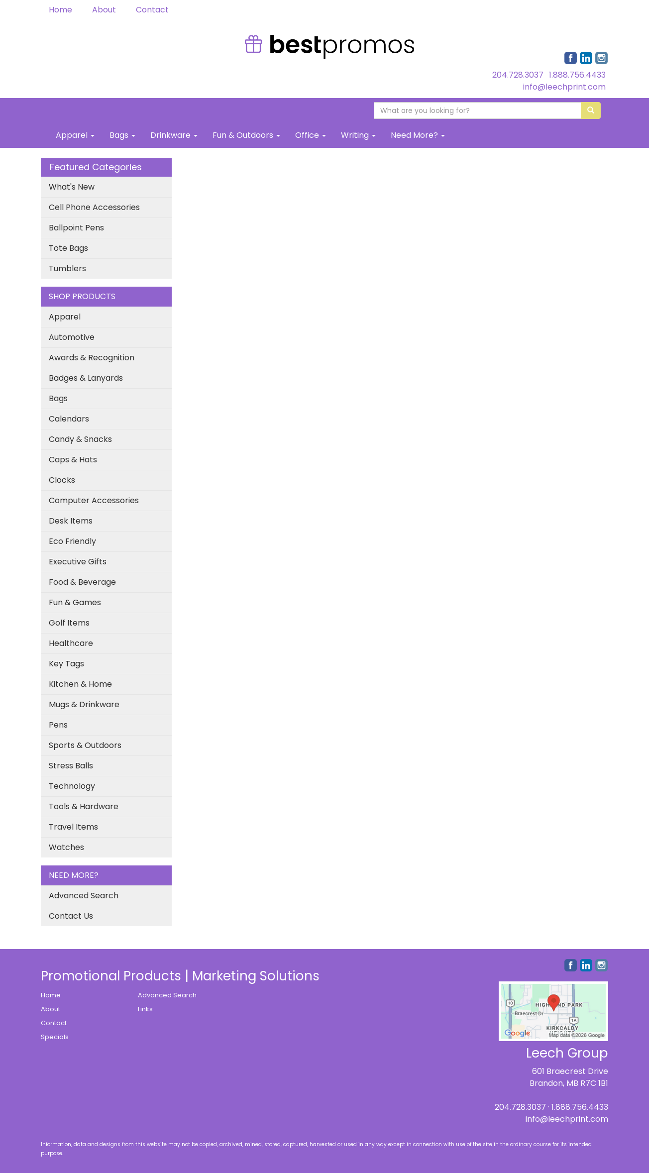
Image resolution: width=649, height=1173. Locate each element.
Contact (152, 9)
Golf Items (69, 623)
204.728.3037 (517, 75)
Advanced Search (83, 895)
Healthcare (71, 643)
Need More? (418, 135)
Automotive (72, 337)
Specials (55, 1037)
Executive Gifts (78, 561)
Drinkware (174, 135)
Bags (122, 135)
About (104, 9)
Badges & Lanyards (86, 378)
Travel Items (73, 827)
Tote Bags (68, 248)
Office (310, 135)
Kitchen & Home (80, 684)
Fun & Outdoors (246, 135)
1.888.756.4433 (577, 75)
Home (60, 9)
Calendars (69, 419)
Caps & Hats (73, 459)
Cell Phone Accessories (94, 207)
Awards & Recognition (91, 357)
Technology (72, 786)
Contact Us (71, 916)
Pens (58, 725)
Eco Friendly (72, 541)
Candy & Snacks (80, 439)
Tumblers (67, 268)
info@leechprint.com (564, 87)
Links (145, 1009)
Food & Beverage (82, 582)
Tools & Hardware (83, 806)
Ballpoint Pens (76, 227)
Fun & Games (75, 602)
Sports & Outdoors (85, 745)
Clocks (62, 480)
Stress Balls (71, 765)
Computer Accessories (94, 500)
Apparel (75, 135)
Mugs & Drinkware (84, 704)
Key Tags (66, 663)
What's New (72, 187)
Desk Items (71, 521)
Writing (358, 135)
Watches (66, 847)
